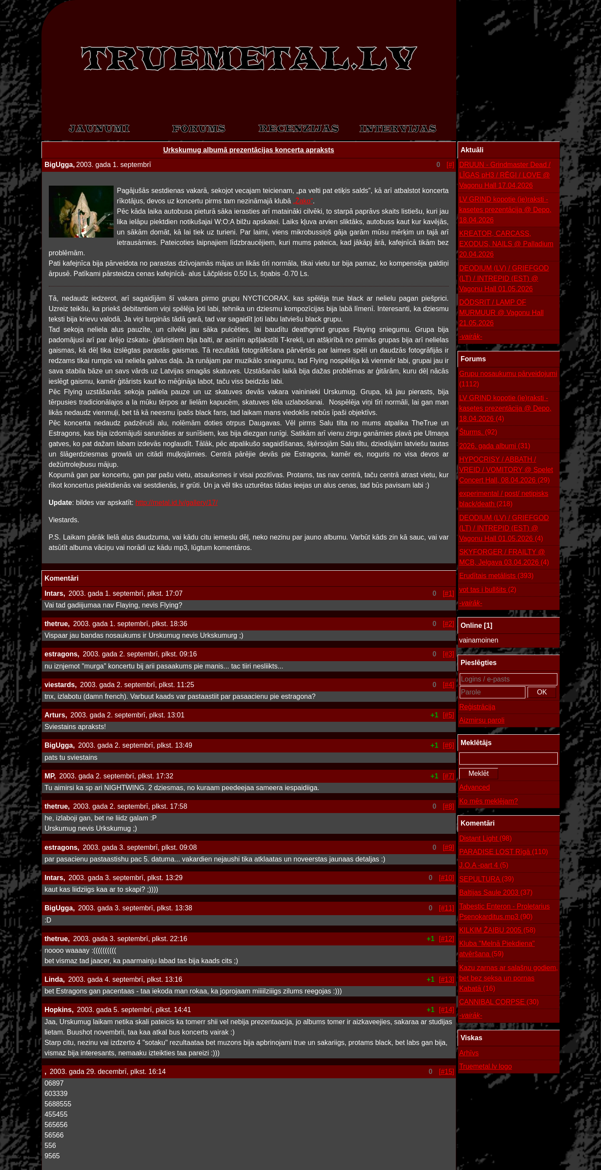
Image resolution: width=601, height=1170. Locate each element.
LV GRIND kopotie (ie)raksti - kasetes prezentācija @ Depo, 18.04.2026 (505, 210)
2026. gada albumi (495, 446)
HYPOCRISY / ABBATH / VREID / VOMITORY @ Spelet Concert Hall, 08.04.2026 (506, 470)
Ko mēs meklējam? (488, 801)
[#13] (447, 979)
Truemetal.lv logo (485, 1066)
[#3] (449, 654)
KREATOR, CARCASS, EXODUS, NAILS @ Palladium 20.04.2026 (506, 244)
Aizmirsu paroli (482, 720)
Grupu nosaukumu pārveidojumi (508, 379)
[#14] (447, 1009)
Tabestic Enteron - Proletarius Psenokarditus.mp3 (504, 912)
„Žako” (303, 201)
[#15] (447, 1071)
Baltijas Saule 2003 (496, 892)
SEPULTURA (486, 879)
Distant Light (485, 838)
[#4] (449, 684)
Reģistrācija (477, 706)
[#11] (447, 908)
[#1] (449, 593)
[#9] (449, 847)
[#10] (447, 877)
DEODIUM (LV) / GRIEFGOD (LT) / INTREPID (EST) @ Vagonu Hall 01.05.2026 (504, 278)
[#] (451, 164)
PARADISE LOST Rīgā (503, 852)
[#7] (449, 776)
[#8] (449, 806)
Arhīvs (469, 1053)
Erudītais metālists (496, 576)
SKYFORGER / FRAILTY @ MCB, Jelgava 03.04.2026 (504, 558)
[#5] (449, 715)
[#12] (447, 938)
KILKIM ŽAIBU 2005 (497, 930)
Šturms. (478, 432)
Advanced (474, 787)
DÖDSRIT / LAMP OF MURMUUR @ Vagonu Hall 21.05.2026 (501, 313)
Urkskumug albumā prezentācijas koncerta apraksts (248, 150)
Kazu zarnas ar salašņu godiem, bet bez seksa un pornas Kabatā (508, 979)
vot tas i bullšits (488, 590)
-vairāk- (470, 336)
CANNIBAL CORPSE (499, 1002)
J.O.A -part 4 (484, 865)
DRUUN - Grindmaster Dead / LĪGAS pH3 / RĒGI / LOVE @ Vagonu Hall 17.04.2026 (505, 175)
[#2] (449, 623)
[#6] (449, 745)
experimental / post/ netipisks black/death (503, 499)
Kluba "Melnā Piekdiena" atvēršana (497, 949)
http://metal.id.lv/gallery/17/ (176, 502)
